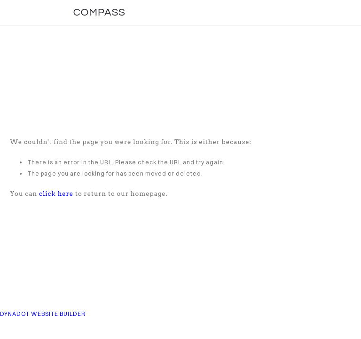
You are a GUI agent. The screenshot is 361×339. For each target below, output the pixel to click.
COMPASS (99, 12)
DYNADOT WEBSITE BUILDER (43, 313)
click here (56, 193)
